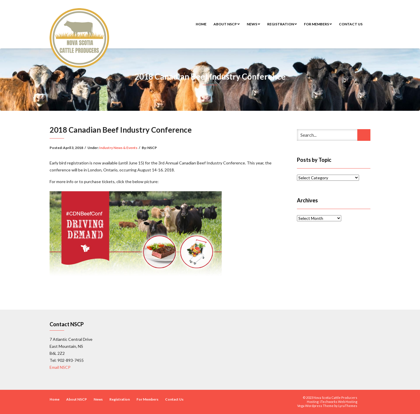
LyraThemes (347, 406)
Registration (282, 24)
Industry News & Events (118, 147)
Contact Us (351, 24)
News (253, 24)
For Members (318, 24)
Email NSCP (60, 367)
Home (201, 24)
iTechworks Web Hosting (338, 402)
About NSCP (227, 24)
